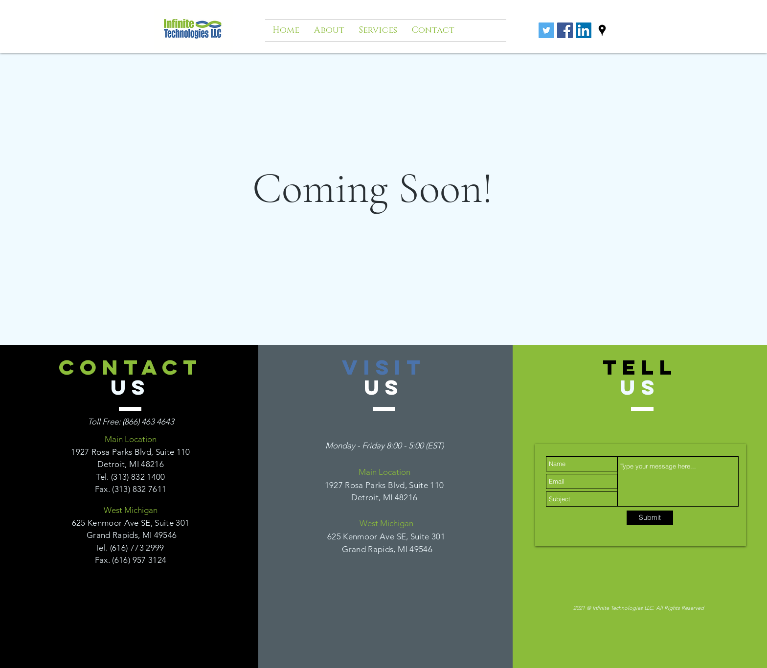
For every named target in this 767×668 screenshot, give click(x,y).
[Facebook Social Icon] (565, 30)
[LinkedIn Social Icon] (583, 30)
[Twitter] (546, 30)
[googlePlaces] (602, 30)
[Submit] (650, 518)
